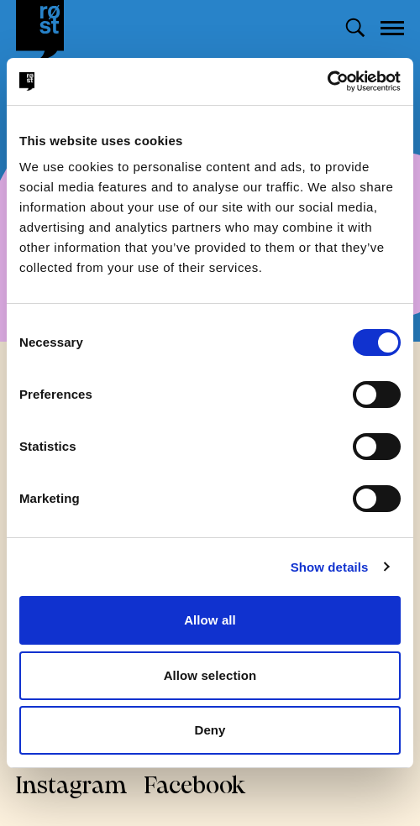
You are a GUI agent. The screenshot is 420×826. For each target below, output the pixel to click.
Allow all (210, 620)
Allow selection (210, 675)
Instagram (72, 787)
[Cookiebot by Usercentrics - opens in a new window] (327, 81)
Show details (330, 567)
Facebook (194, 787)
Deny (209, 730)
